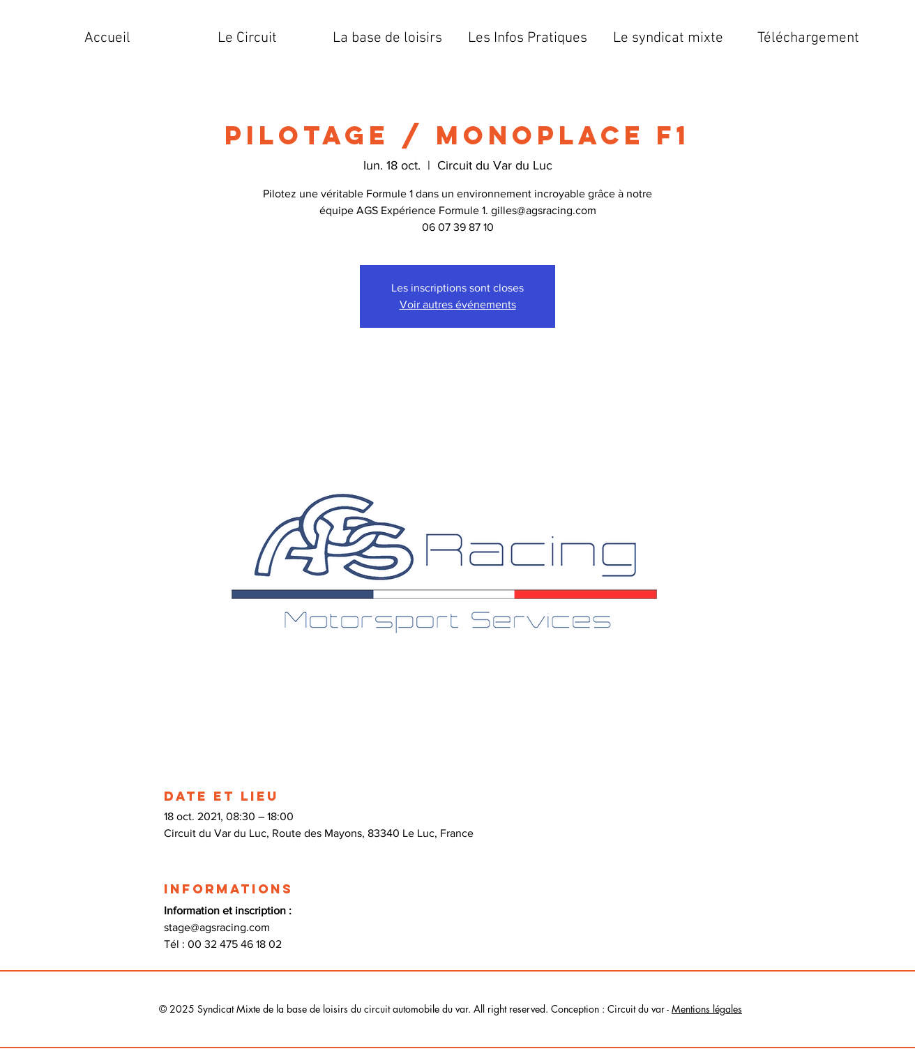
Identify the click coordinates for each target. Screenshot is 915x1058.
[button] (247, 38)
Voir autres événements (458, 304)
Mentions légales (707, 1008)
